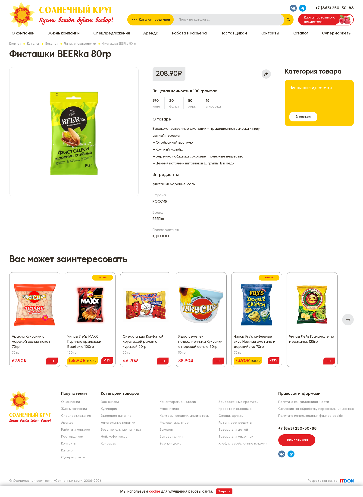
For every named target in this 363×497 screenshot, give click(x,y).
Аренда (150, 33)
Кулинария (109, 409)
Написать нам (297, 440)
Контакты (270, 33)
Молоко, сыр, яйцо (174, 422)
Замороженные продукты (239, 402)
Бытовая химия (171, 436)
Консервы (108, 443)
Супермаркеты (336, 33)
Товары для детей (233, 429)
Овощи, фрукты (231, 415)
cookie (154, 491)
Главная (15, 43)
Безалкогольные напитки (121, 429)
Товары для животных (236, 436)
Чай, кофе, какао (114, 436)
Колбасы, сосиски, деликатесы (184, 415)
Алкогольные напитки (118, 422)
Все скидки (110, 402)
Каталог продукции (154, 19)
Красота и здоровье (235, 409)
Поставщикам (233, 33)
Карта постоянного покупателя (319, 19)
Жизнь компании (64, 33)
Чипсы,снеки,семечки (80, 43)
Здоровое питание (116, 415)
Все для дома (171, 443)
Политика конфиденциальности (303, 402)
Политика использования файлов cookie (310, 415)
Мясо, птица (169, 409)
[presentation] (348, 319)
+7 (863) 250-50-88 (334, 8)
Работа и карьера (189, 33)
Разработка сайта (323, 480)
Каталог (300, 33)
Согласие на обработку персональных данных (316, 409)
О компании (23, 33)
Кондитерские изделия (178, 402)
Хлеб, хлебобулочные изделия (243, 443)
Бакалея (51, 43)
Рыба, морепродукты (235, 422)
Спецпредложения (111, 33)
